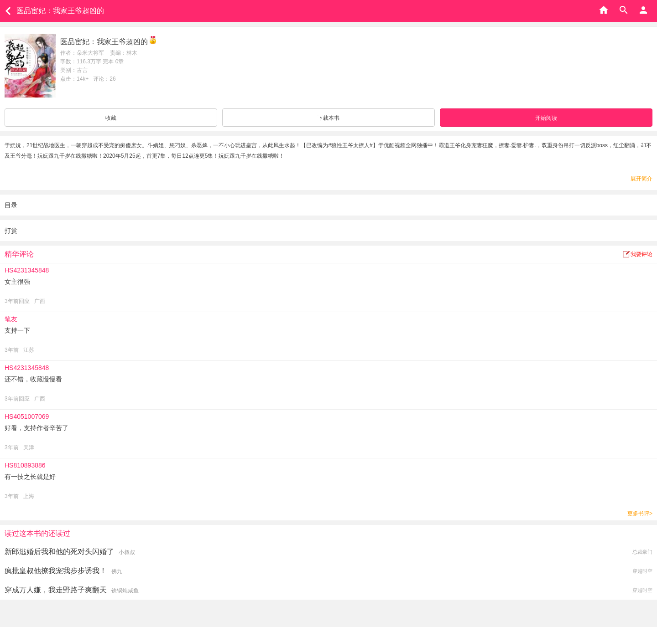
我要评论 (641, 254)
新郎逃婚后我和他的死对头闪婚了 (59, 551)
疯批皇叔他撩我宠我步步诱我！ (56, 571)
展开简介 (641, 178)
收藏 (110, 118)
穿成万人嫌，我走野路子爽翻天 (56, 590)
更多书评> (639, 513)
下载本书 (328, 118)
